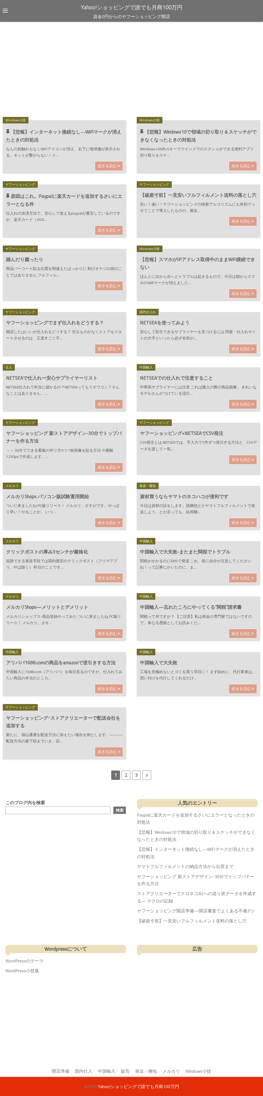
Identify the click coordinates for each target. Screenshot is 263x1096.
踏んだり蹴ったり (24, 259)
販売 (125, 1071)
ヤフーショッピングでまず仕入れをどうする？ (55, 322)
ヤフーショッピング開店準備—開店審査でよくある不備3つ (195, 911)
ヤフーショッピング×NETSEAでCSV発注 (181, 433)
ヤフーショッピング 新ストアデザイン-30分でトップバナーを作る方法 (64, 437)
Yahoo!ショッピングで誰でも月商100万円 (132, 7)
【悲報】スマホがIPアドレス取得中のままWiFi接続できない (197, 263)
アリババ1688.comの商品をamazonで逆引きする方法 (61, 662)
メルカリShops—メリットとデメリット (47, 607)
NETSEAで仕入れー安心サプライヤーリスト (52, 378)
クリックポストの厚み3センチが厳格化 (47, 551)
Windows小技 (15, 120)
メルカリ (12, 485)
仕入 (8, 367)
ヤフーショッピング (20, 184)
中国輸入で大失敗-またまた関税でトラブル (185, 551)
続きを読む (109, 165)
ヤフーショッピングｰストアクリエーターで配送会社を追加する (63, 722)
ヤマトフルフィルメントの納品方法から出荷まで (185, 866)
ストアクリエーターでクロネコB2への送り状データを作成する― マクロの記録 (196, 897)
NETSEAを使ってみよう (165, 322)
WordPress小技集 (22, 971)
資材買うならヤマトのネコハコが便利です (184, 496)
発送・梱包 (147, 485)
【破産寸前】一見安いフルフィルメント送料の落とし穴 (198, 195)
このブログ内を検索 (25, 802)
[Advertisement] (131, 68)
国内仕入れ (147, 311)
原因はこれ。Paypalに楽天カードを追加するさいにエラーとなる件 (64, 200)
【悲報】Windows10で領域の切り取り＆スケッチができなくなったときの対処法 (198, 135)
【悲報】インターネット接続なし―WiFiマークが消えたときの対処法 (63, 135)
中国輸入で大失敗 (158, 662)
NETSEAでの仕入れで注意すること (176, 378)
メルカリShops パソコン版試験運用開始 (47, 496)
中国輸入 (146, 367)
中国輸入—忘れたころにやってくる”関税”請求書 (191, 607)
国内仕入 (83, 1071)
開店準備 (60, 1071)
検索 (120, 810)
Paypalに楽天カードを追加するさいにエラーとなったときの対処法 (196, 818)
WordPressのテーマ (24, 960)
